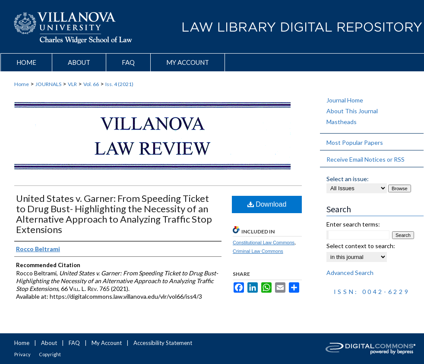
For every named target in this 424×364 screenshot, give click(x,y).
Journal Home (344, 100)
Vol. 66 (91, 84)
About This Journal (352, 111)
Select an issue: (347, 178)
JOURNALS (48, 84)
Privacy (22, 354)
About (49, 342)
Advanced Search (349, 272)
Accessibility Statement (162, 342)
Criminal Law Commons (258, 251)
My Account (107, 342)
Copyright (50, 354)
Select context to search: (360, 245)
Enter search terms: (353, 224)
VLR (72, 84)
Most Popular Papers (354, 142)
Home (21, 84)
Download (267, 204)
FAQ (74, 342)
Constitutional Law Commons (263, 242)
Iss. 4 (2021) (119, 84)
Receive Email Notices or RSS (365, 159)
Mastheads (341, 121)
